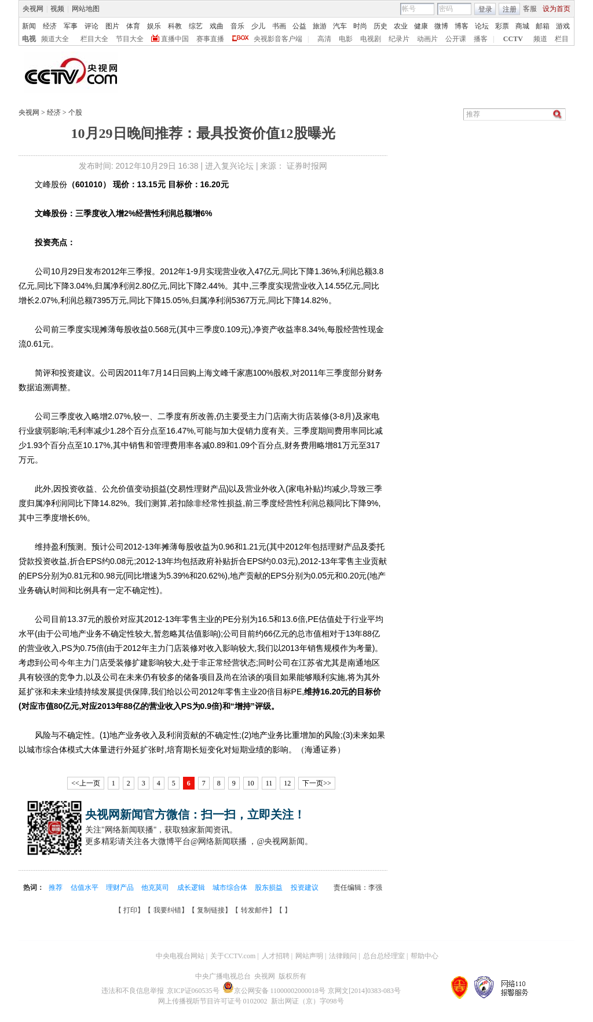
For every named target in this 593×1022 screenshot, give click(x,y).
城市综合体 (231, 887)
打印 (130, 910)
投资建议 (305, 887)
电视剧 (370, 39)
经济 (50, 26)
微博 (441, 26)
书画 (279, 26)
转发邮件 (255, 910)
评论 (91, 26)
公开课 (455, 39)
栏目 (562, 39)
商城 (522, 26)
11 (269, 783)
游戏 (563, 26)
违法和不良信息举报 (132, 991)
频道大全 (55, 39)
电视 (29, 39)
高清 (324, 39)
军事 (71, 26)
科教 (175, 26)
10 (250, 783)
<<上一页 (85, 783)
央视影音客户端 (278, 39)
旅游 (320, 26)
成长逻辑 (192, 887)
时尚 (360, 26)
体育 (133, 26)
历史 (380, 26)
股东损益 (269, 887)
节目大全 (130, 39)
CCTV (513, 39)
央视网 (33, 9)
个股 (74, 112)
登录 (485, 9)
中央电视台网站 (180, 956)
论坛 (482, 26)
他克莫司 (156, 887)
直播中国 (175, 39)
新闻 (29, 26)
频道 (540, 39)
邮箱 (543, 26)
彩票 (502, 26)
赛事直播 (210, 39)
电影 (346, 39)
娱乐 (154, 26)
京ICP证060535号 (193, 991)
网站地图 (86, 9)
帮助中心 (424, 956)
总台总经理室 (384, 956)
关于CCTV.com (232, 956)
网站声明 (309, 956)
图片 (112, 26)
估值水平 (85, 887)
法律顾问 (343, 956)
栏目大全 (94, 39)
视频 (57, 9)
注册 (510, 9)
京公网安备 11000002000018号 (274, 991)
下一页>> (316, 783)
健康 (421, 26)
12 (287, 783)
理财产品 (121, 887)
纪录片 (399, 39)
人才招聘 (276, 956)
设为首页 (556, 9)
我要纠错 (167, 910)
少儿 (258, 26)
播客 (481, 39)
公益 (299, 26)
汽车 (340, 26)
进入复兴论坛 (229, 165)
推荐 (56, 887)
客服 (530, 9)
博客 (461, 26)
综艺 (196, 26)
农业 (401, 26)
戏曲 (217, 26)
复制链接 (211, 910)
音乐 (237, 26)
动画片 (427, 39)
